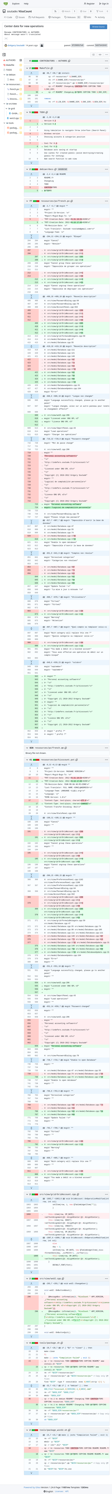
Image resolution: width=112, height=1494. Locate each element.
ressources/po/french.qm (49, 748)
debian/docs (46, 169)
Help (26, 3)
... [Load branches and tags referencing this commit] (6, 38)
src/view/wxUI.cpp (50, 1278)
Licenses (59, 1491)
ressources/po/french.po (55, 201)
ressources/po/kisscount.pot (58, 760)
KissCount (25, 11)
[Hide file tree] (4, 54)
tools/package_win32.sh (53, 1430)
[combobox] (93, 54)
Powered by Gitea (32, 1487)
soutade (12, 11)
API (66, 1491)
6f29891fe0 (77, 45)
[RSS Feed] (55, 11)
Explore (15, 3)
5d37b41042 (101, 45)
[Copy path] (69, 61)
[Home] (5, 3)
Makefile (45, 68)
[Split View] (100, 54)
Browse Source (98, 26)
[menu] (107, 54)
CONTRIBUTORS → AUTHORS (53, 61)
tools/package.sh (50, 1343)
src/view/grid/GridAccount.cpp (58, 1194)
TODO (42, 112)
